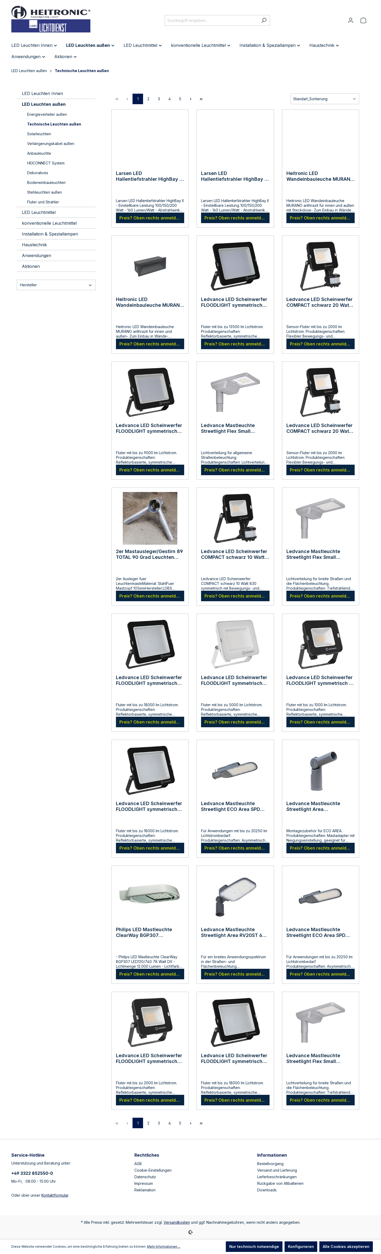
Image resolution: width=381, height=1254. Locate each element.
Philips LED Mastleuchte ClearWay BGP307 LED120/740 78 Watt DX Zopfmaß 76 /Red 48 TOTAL (148, 932)
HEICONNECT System (46, 163)
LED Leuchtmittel (39, 212)
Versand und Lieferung (277, 1170)
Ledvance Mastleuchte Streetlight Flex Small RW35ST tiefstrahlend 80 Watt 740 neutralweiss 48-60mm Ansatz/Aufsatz (317, 1058)
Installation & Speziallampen (50, 234)
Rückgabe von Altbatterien (280, 1183)
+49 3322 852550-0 (32, 1173)
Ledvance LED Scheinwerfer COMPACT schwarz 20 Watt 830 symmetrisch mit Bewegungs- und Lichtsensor (319, 302)
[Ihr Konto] (350, 20)
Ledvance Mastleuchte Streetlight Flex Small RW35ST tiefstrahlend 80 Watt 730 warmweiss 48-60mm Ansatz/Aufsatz (316, 554)
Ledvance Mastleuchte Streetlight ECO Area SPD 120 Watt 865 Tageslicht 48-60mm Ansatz (234, 806)
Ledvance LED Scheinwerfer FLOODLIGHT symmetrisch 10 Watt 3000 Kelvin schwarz (320, 680)
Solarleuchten (39, 134)
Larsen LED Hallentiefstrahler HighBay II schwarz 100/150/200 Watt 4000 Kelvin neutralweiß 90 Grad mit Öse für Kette (149, 176)
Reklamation (144, 1190)
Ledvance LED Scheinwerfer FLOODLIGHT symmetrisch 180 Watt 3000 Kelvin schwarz (149, 680)
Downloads (267, 1190)
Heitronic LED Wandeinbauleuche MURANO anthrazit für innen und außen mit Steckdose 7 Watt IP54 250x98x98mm (320, 176)
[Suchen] (264, 20)
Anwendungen (36, 255)
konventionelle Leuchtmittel (49, 223)
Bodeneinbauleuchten (46, 182)
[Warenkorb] (363, 20)
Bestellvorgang (270, 1163)
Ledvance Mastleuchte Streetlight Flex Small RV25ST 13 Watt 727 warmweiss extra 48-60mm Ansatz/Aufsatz (233, 428)
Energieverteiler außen (47, 114)
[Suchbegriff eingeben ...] (211, 20)
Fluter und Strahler (43, 202)
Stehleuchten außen (44, 192)
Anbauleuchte (39, 153)
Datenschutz (145, 1177)
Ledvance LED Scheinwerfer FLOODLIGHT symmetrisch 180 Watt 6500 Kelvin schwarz (234, 1058)
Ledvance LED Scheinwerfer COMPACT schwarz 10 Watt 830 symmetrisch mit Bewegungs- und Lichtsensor (234, 554)
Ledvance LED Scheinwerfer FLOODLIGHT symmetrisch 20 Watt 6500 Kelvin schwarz (150, 1058)
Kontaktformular (54, 1195)
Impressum (143, 1183)
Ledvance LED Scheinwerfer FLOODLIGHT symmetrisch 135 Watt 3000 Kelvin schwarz (234, 302)
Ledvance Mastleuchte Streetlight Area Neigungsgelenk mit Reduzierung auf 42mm (313, 806)
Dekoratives (37, 172)
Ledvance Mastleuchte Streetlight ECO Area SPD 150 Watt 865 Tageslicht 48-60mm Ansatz (319, 932)
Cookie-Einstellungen (153, 1170)
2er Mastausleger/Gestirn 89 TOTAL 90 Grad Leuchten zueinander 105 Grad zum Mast (149, 554)
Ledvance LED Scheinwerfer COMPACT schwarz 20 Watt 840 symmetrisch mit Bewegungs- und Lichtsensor (319, 428)
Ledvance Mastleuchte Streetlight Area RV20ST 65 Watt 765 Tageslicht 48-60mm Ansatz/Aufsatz (233, 932)
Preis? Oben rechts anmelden (150, 217)
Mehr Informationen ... (163, 1246)
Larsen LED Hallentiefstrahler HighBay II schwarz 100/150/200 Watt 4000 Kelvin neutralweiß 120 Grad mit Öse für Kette (234, 176)
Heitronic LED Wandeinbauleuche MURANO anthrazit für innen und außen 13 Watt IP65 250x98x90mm (149, 302)
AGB (138, 1163)
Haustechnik (34, 244)
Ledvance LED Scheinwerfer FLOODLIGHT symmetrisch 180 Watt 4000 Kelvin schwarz (149, 806)
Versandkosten (177, 1222)
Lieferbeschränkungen (277, 1177)
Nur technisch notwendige (254, 1246)
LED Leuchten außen (44, 104)
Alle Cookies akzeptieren (346, 1246)
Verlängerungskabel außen (50, 143)
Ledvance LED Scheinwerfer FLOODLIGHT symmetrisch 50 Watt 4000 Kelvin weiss (234, 680)
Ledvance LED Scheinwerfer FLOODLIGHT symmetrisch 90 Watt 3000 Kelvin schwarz (149, 428)
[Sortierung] (325, 98)
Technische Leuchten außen (54, 124)
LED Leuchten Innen (42, 93)
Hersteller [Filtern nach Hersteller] (56, 285)
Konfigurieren (301, 1246)
